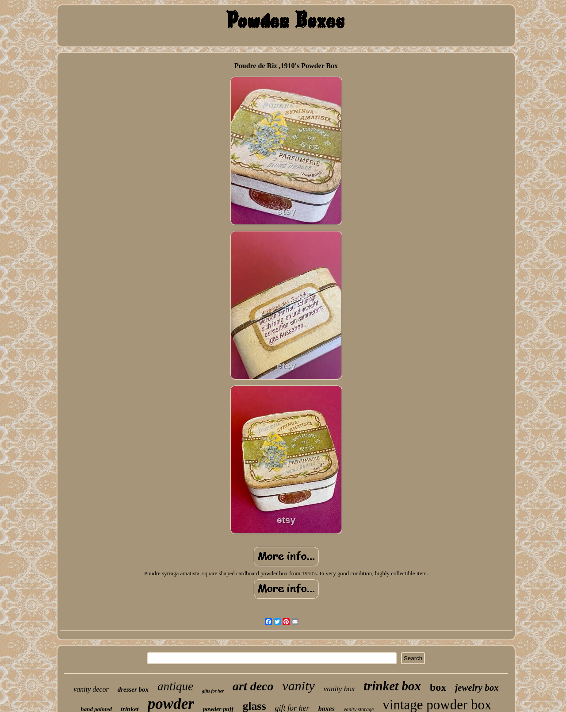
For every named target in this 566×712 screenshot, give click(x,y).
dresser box (133, 689)
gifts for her (213, 691)
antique (175, 686)
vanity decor (91, 689)
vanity (299, 685)
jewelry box (477, 687)
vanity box (339, 689)
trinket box (392, 686)
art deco (253, 686)
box (438, 687)
